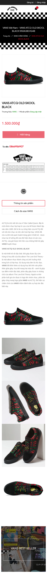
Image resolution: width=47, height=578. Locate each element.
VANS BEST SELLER (23, 548)
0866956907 (16, 146)
